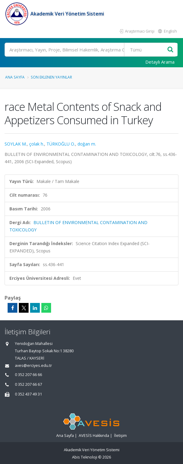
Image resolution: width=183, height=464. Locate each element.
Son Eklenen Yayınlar (51, 77)
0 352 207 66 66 (28, 374)
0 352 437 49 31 (28, 394)
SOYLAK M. (16, 144)
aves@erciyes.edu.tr (33, 365)
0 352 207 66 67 (28, 384)
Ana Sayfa (15, 77)
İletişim (120, 435)
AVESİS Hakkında (94, 435)
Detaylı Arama (159, 62)
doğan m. (87, 144)
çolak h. (36, 144)
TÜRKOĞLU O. (61, 144)
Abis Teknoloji (84, 457)
